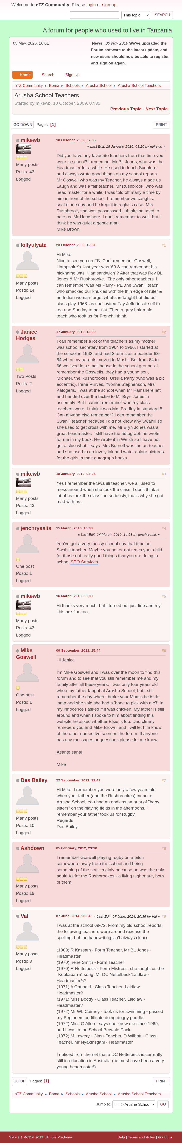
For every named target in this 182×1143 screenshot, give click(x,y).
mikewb (30, 140)
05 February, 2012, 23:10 (76, 848)
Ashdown (32, 848)
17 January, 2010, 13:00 (76, 332)
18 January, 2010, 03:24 (76, 474)
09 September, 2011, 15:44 (78, 650)
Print (161, 125)
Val (24, 916)
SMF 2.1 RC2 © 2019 (26, 1137)
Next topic (157, 109)
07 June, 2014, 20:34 (73, 916)
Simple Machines (59, 1137)
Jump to (103, 1104)
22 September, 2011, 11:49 (78, 780)
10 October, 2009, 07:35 (76, 140)
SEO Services (84, 562)
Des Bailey (34, 780)
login (91, 4)
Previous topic (125, 109)
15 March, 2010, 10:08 (74, 528)
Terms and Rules (141, 1137)
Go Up (20, 1081)
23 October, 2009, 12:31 (76, 245)
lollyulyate (34, 245)
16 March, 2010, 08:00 (74, 596)
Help (121, 1137)
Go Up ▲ (165, 1137)
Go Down (23, 125)
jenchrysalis (36, 528)
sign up (109, 4)
